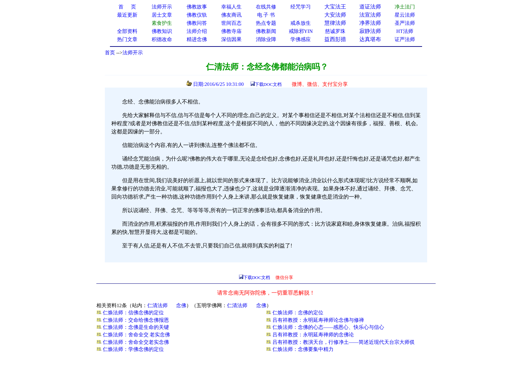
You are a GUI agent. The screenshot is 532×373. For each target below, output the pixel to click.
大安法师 (335, 15)
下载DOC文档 (268, 84)
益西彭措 (335, 39)
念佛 (181, 305)
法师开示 (132, 52)
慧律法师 (335, 23)
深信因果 (231, 39)
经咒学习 (300, 7)
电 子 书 (266, 15)
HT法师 (404, 31)
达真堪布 (370, 39)
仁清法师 (157, 305)
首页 (110, 52)
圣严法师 (405, 23)
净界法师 (370, 23)
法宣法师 (370, 15)
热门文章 (127, 39)
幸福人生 (231, 7)
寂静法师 (370, 31)
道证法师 (370, 7)
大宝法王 (335, 7)
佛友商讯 (231, 15)
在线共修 (266, 7)
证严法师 (405, 39)
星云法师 (405, 15)
